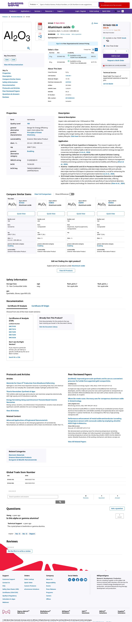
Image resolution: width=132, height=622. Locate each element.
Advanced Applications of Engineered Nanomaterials (26, 420)
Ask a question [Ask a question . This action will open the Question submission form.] (76, 34)
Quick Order (106, 11)
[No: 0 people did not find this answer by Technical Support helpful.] (25, 529)
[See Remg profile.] (9, 510)
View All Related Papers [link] (77, 442)
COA (7, 60)
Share (95, 23)
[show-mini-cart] (119, 11)
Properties (6, 73)
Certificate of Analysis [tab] (17, 306)
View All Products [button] (66, 270)
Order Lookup (94, 11)
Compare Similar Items (11, 79)
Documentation (8, 85)
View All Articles (12, 411)
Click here (74, 136)
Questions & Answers (10, 94)
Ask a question (117, 503)
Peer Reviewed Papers (11, 91)
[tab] (6, 16)
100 (28, 124)
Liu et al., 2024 (108, 174)
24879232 (68, 82)
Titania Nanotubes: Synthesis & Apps (20, 391)
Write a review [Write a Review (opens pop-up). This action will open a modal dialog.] (65, 34)
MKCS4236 (12, 337)
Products (5, 17)
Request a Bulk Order (115, 60)
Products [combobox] (33, 4)
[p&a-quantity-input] (115, 51)
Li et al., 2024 (85, 152)
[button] (80, 11)
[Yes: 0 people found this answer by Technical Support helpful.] (17, 529)
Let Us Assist (108, 84)
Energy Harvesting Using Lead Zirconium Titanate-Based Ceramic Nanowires (31, 401)
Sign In (58, 43)
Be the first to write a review (20, 546)
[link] (12, 491)
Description (7, 76)
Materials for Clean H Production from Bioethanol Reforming (30, 383)
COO (13, 60)
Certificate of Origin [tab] (40, 306)
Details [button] (124, 38)
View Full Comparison (42, 194)
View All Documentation (13, 65)
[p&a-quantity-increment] (126, 51)
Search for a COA (14, 357)
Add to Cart (115, 56)
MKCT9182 (12, 326)
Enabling (30, 151)
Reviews (5, 97)
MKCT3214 (12, 329)
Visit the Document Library (48, 327)
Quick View (21, 214)
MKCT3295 (12, 332)
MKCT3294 (12, 335)
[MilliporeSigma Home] (15, 4)
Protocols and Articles (11, 88)
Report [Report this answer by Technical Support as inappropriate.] (32, 529)
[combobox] (66, 4)
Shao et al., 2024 (118, 183)
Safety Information (10, 82)
